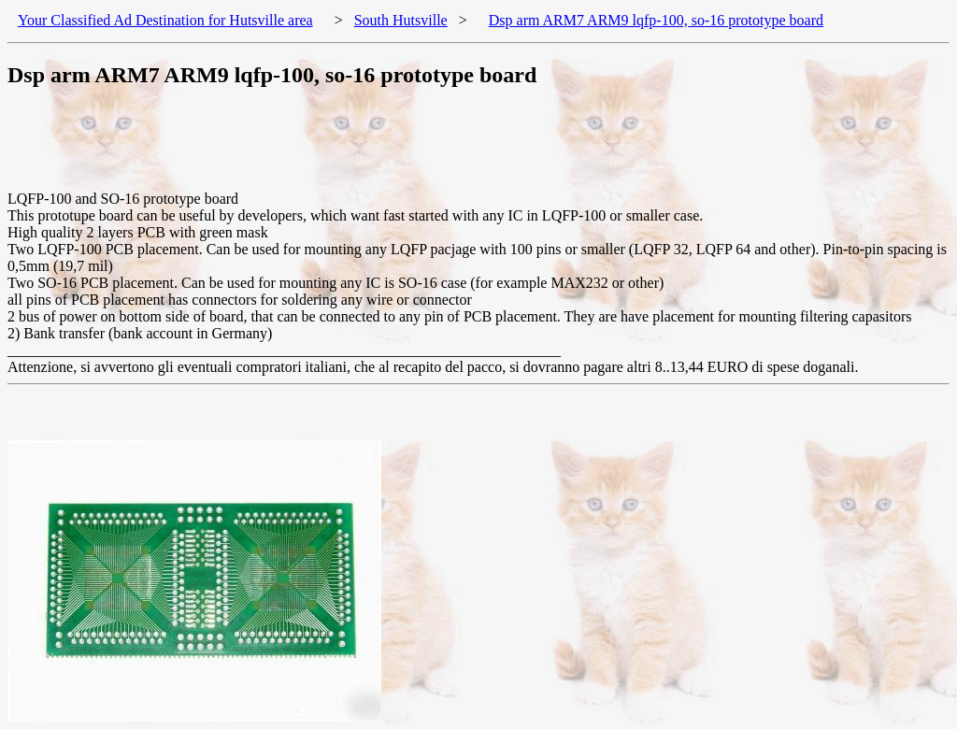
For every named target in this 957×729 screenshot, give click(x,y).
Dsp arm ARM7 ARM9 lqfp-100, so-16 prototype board (656, 20)
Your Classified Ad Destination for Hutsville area (165, 20)
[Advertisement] (347, 149)
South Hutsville (401, 20)
